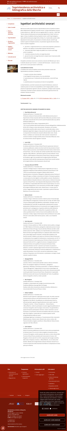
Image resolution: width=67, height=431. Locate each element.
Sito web (10, 60)
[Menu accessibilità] (3, 428)
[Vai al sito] (20, 404)
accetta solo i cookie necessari (52, 425)
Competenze (11, 24)
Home (8, 18)
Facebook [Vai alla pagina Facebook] (11, 395)
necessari (45, 408)
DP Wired (63, 428)
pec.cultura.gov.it (18, 1)
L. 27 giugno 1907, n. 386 (27, 98)
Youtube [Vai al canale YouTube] (18, 395)
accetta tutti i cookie (52, 415)
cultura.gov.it (34, 1)
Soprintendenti (12, 38)
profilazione (53, 408)
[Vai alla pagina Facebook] (45, 1)
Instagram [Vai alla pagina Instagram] (26, 395)
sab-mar (11, 1)
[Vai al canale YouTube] (47, 1)
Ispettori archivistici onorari (10, 48)
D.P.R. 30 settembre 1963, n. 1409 (47, 98)
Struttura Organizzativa (11, 42)
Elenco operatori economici (10, 32)
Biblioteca (10, 53)
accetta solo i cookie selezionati (52, 420)
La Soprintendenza (16, 18)
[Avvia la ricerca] (59, 8)
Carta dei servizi (12, 57)
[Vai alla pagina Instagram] (50, 1)
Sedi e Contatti (11, 27)
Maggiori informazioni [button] (54, 405)
